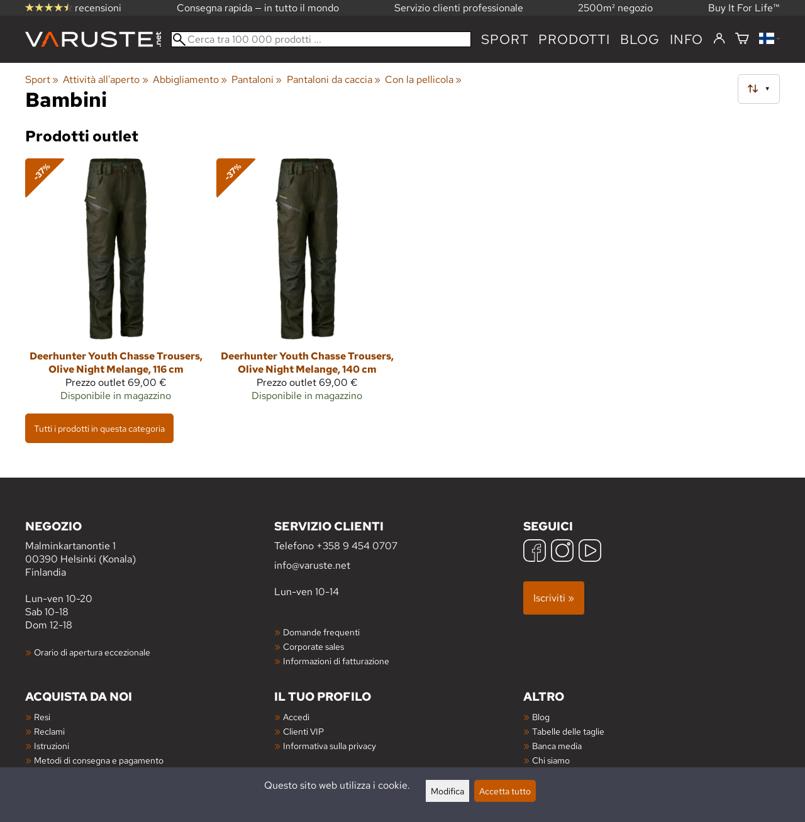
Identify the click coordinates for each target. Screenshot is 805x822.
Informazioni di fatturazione (336, 661)
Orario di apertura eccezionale (92, 652)
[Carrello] (742, 39)
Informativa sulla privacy (329, 746)
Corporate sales (313, 646)
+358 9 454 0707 (356, 545)
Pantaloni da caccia (333, 79)
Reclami (49, 731)
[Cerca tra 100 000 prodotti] (321, 39)
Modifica (447, 791)
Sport (504, 39)
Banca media (557, 746)
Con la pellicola (423, 79)
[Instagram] (562, 552)
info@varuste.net (312, 565)
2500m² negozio (615, 7)
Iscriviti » (553, 598)
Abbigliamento (190, 79)
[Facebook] (534, 552)
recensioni (73, 7)
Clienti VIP (303, 731)
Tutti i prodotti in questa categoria (99, 428)
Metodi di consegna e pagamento (99, 760)
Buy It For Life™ (744, 7)
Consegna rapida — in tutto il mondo (258, 7)
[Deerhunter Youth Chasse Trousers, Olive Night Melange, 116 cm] (115, 285)
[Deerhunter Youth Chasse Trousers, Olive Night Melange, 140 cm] (306, 285)
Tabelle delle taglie (568, 731)
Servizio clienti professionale (458, 7)
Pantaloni (256, 79)
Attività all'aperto (105, 79)
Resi (42, 717)
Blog (541, 717)
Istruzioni (51, 746)
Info (686, 39)
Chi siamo (551, 760)
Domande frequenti (321, 632)
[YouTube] (590, 552)
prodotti (573, 39)
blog (640, 39)
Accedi (296, 717)
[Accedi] (719, 39)
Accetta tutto (505, 791)
